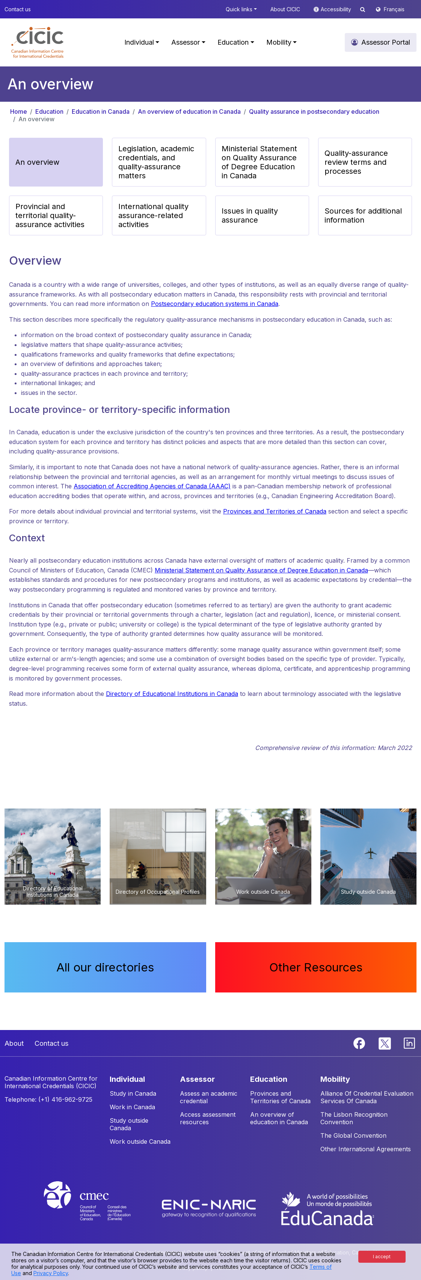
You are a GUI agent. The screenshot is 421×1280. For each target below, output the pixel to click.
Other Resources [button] (315, 967)
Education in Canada (101, 111)
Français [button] (394, 9)
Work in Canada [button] (132, 1107)
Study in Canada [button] (133, 1093)
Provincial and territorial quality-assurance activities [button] (50, 215)
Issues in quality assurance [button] (250, 215)
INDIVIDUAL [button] (127, 1079)
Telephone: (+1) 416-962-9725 (48, 1099)
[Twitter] (385, 1042)
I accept (382, 1256)
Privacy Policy (50, 1273)
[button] (37, 42)
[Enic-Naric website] (210, 1208)
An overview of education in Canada (189, 111)
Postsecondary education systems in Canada (214, 303)
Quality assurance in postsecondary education (314, 111)
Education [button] (233, 42)
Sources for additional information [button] (363, 215)
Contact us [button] (18, 9)
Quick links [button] (239, 9)
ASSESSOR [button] (197, 1079)
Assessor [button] (185, 42)
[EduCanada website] (327, 1208)
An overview (36, 119)
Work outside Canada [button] (140, 1141)
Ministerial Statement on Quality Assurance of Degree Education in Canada (261, 570)
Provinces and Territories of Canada (274, 511)
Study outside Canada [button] (129, 1124)
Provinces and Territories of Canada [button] (280, 1097)
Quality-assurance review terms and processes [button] (356, 162)
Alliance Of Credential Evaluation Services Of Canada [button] (366, 1097)
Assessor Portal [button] (385, 42)
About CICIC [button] (285, 9)
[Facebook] (360, 1042)
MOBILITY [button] (335, 1079)
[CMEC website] (97, 1208)
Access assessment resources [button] (207, 1118)
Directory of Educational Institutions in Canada (172, 693)
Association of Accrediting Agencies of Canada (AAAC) (152, 486)
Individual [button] (139, 42)
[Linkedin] (409, 1042)
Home (18, 111)
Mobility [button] (278, 42)
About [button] (14, 1043)
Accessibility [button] (337, 9)
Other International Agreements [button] (365, 1149)
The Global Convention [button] (353, 1135)
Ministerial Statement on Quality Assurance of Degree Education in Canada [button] (259, 162)
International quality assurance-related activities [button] (153, 215)
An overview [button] (37, 162)
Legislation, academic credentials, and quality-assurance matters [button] (156, 162)
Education (49, 111)
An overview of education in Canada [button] (279, 1118)
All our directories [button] (105, 967)
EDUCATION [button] (268, 1079)
